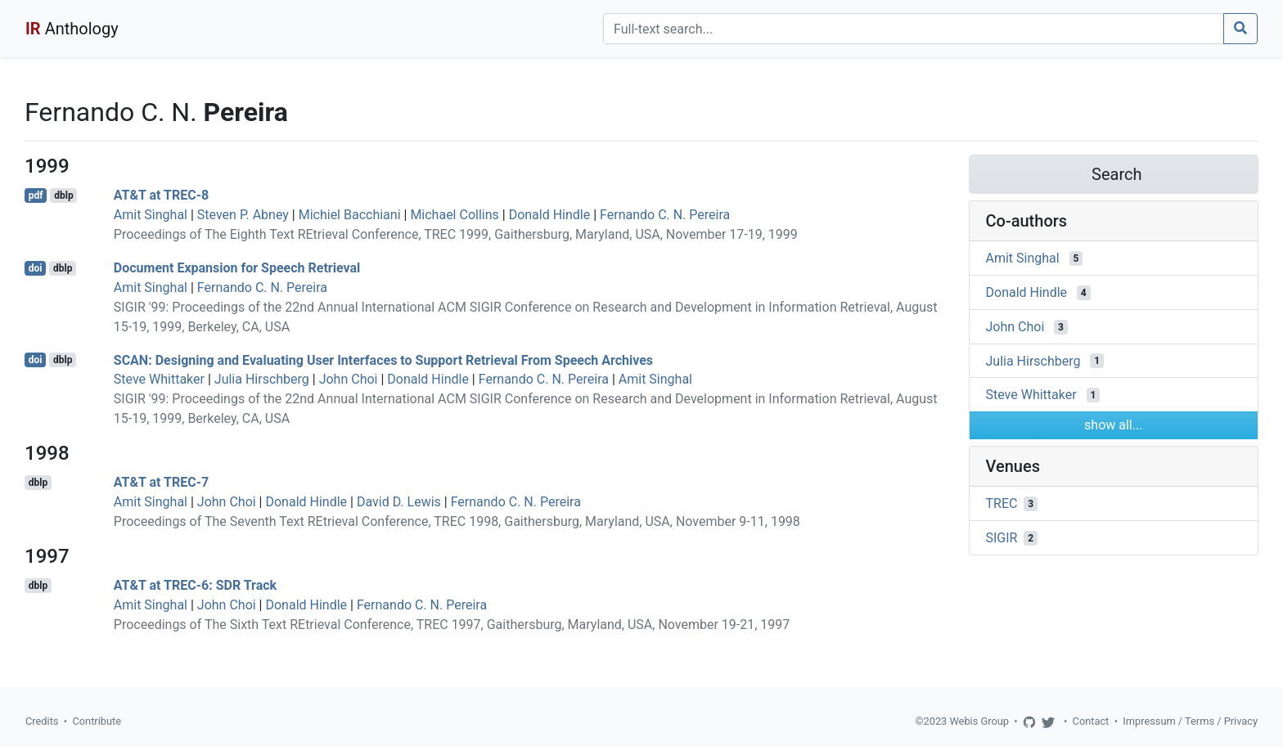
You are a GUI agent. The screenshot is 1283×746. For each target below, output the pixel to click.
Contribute (96, 721)
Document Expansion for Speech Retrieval (237, 268)
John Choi (348, 379)
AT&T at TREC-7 (161, 482)
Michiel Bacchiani (350, 214)
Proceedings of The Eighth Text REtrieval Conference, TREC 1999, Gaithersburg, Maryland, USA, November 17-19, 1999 (456, 234)
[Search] (913, 28)
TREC (1002, 503)
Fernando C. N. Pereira (665, 214)
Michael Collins (454, 214)
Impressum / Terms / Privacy (1190, 721)
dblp (63, 195)
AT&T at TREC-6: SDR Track (195, 585)
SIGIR (1002, 538)
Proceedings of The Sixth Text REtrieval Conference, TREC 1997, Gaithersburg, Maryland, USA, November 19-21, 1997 (452, 624)
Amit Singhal (150, 214)
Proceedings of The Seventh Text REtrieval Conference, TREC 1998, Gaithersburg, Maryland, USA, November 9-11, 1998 (457, 521)
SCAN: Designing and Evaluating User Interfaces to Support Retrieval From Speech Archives (383, 359)
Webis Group (979, 721)
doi (36, 268)
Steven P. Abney (243, 214)
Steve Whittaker (159, 379)
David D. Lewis (399, 502)
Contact (1091, 721)
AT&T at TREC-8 (161, 195)
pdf (36, 195)
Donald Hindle (550, 214)
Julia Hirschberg (261, 379)
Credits (41, 721)
